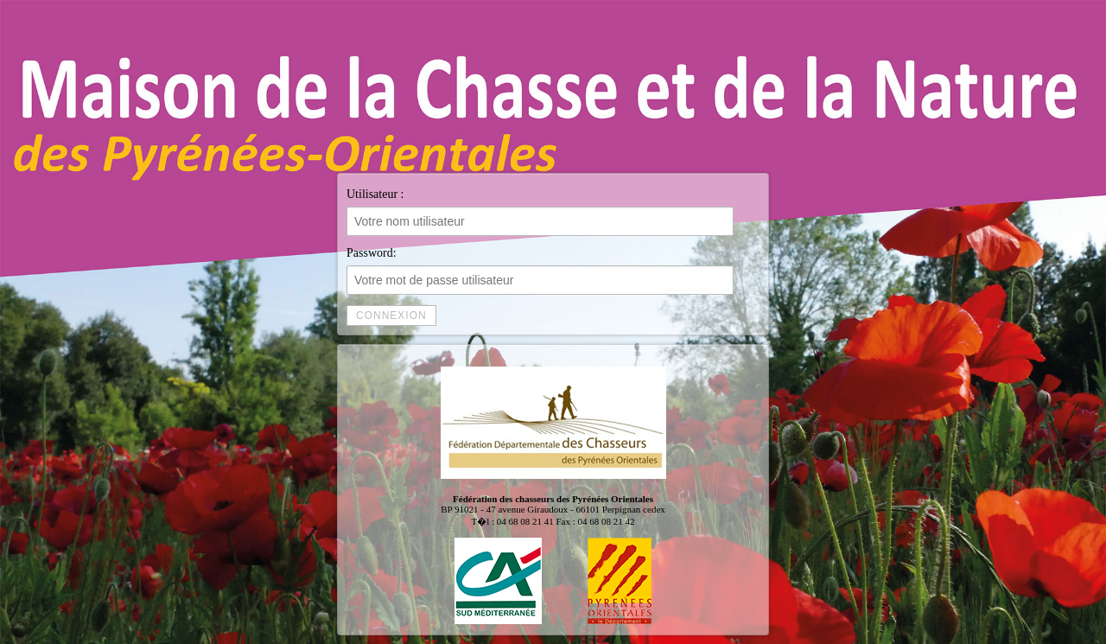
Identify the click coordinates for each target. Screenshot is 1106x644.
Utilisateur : (540, 212)
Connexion (391, 315)
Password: (540, 270)
